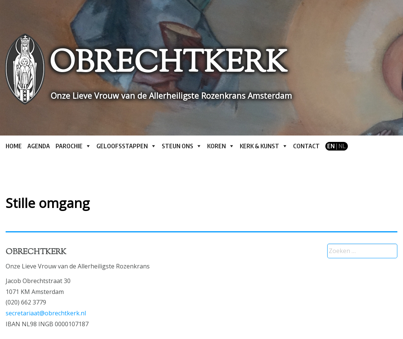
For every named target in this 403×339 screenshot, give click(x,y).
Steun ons (177, 146)
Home (14, 146)
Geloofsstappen (122, 146)
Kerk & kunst (259, 146)
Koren (216, 146)
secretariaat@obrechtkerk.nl (46, 313)
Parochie (69, 146)
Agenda (38, 146)
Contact (306, 146)
